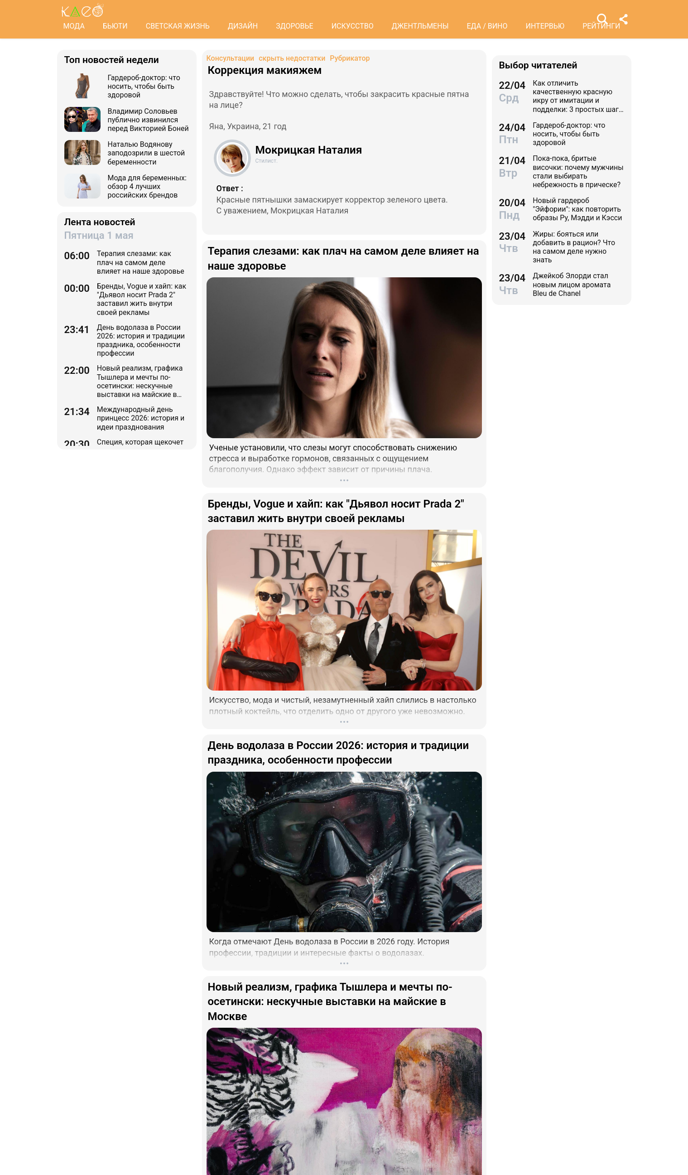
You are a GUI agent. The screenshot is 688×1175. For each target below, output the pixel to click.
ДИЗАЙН (243, 26)
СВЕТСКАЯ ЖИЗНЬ (178, 26)
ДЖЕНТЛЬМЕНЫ (420, 26)
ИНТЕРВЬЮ (545, 26)
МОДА (74, 26)
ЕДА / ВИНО (487, 26)
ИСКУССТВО (353, 26)
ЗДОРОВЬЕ (294, 26)
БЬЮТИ (115, 26)
